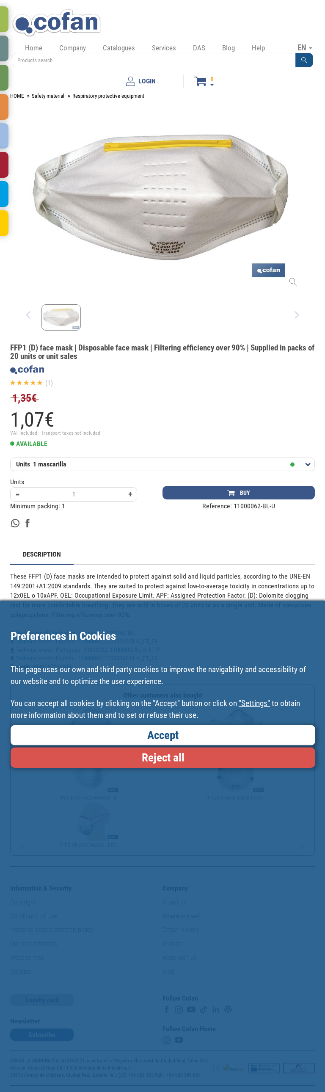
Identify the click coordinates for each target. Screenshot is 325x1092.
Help (258, 48)
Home (33, 48)
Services (164, 48)
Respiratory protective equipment (108, 96)
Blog (228, 48)
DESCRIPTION (42, 554)
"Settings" (254, 703)
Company (72, 48)
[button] (304, 60)
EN (304, 47)
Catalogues (119, 48)
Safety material (48, 96)
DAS (199, 48)
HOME (17, 96)
